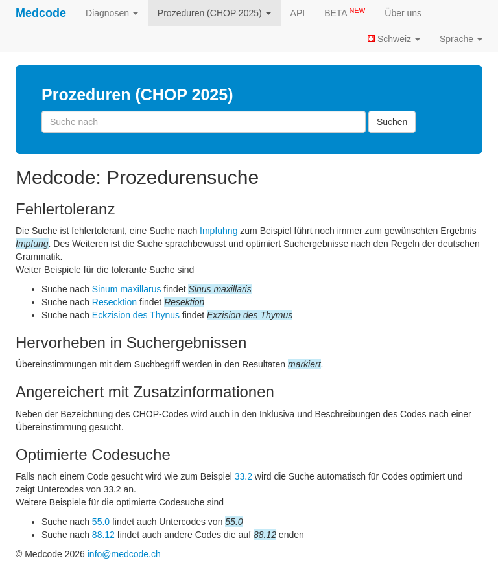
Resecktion (114, 302)
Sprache (461, 39)
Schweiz (394, 39)
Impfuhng (218, 231)
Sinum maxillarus (126, 289)
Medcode (41, 12)
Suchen (392, 122)
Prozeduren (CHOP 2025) (214, 13)
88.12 (103, 534)
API (297, 13)
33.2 (243, 476)
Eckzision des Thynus (136, 315)
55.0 (101, 521)
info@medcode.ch (124, 554)
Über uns (403, 13)
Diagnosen (112, 13)
